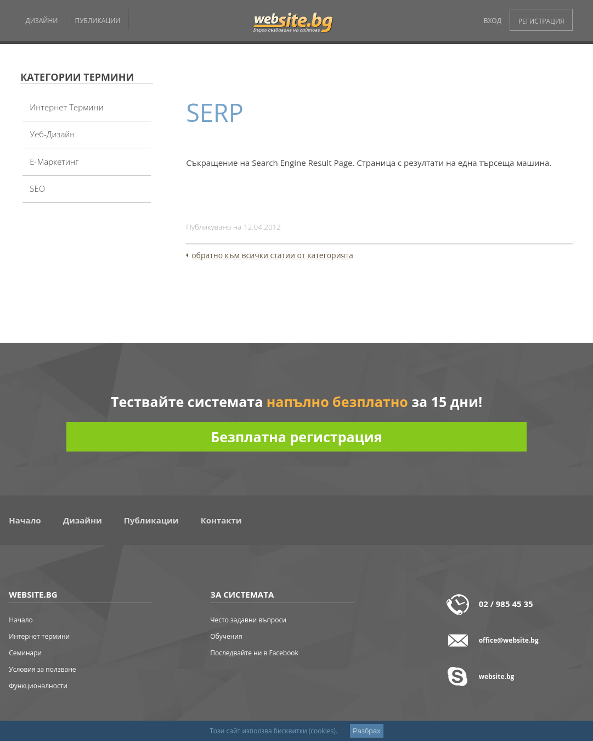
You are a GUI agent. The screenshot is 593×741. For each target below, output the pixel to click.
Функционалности (38, 685)
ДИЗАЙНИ (41, 20)
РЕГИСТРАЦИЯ (541, 21)
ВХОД (492, 20)
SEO (37, 188)
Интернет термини (66, 107)
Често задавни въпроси (248, 620)
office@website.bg (509, 640)
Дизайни (82, 520)
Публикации (151, 520)
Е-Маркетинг (54, 161)
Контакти (221, 520)
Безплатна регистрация (296, 436)
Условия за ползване (42, 669)
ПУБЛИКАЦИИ (97, 20)
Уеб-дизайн (52, 134)
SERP (215, 112)
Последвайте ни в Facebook (254, 653)
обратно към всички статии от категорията (272, 255)
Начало (25, 520)
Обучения (226, 636)
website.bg (497, 676)
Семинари (25, 653)
